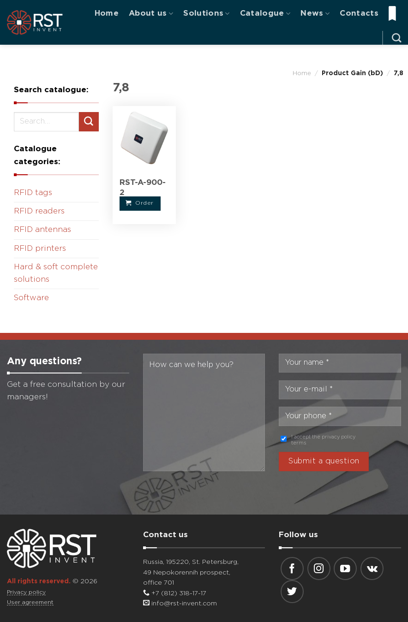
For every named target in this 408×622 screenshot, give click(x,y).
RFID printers (40, 248)
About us (151, 13)
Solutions (206, 13)
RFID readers (39, 211)
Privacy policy (26, 592)
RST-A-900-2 (143, 187)
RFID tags (33, 193)
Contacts (359, 13)
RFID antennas (42, 229)
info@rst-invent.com (180, 603)
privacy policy (338, 437)
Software (31, 298)
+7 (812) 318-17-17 (174, 593)
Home (107, 13)
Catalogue (265, 13)
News (315, 13)
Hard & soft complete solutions (56, 273)
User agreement (30, 602)
